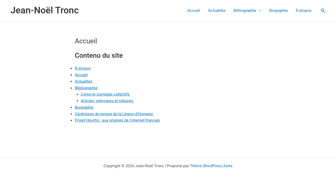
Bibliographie (247, 10)
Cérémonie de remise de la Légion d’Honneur (114, 114)
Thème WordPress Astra (211, 166)
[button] (323, 10)
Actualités (217, 10)
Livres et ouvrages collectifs (105, 94)
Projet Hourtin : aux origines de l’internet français (117, 120)
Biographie (278, 10)
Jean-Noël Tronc (44, 10)
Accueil (193, 10)
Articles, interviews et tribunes (107, 100)
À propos (304, 10)
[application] (258, 10)
